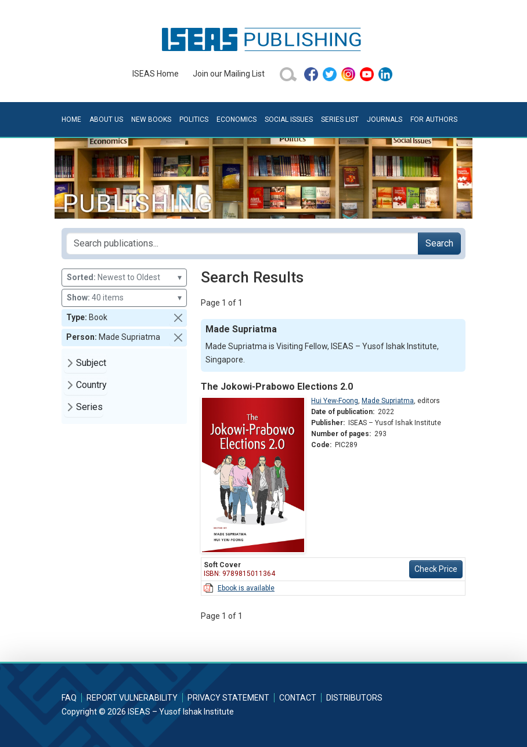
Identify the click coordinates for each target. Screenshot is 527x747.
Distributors (354, 697)
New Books (151, 119)
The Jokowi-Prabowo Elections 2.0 (277, 386)
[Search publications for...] (242, 244)
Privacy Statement (228, 697)
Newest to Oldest (124, 277)
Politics (193, 119)
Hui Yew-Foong (334, 401)
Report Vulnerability (132, 697)
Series (89, 406)
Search (439, 243)
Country (91, 384)
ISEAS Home (155, 73)
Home (71, 119)
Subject (91, 362)
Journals (384, 119)
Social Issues (289, 119)
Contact (297, 697)
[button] (178, 318)
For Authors (433, 119)
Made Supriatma (388, 401)
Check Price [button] (435, 569)
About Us (106, 119)
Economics (236, 119)
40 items (124, 298)
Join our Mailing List (229, 73)
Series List (340, 119)
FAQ (69, 697)
